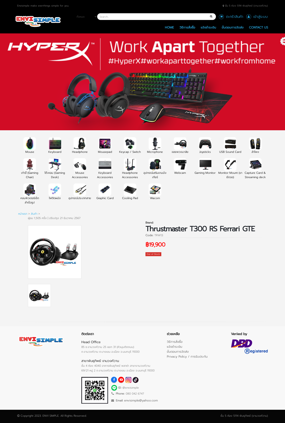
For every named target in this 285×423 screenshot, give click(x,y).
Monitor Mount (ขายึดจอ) (230, 170)
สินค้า (34, 214)
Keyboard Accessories (105, 170)
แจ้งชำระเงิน (208, 27)
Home (169, 27)
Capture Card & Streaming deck (255, 170)
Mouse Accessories (80, 170)
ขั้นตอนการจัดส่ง (232, 27)
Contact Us (258, 27)
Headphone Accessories (130, 170)
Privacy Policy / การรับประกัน (187, 356)
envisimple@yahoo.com (141, 400)
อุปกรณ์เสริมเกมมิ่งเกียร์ (154, 170)
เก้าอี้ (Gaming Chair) (29, 170)
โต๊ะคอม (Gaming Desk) (55, 170)
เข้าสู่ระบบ (260, 16)
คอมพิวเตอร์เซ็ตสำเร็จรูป (29, 196)
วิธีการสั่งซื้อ (187, 27)
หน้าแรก (22, 214)
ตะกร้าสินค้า (234, 16)
